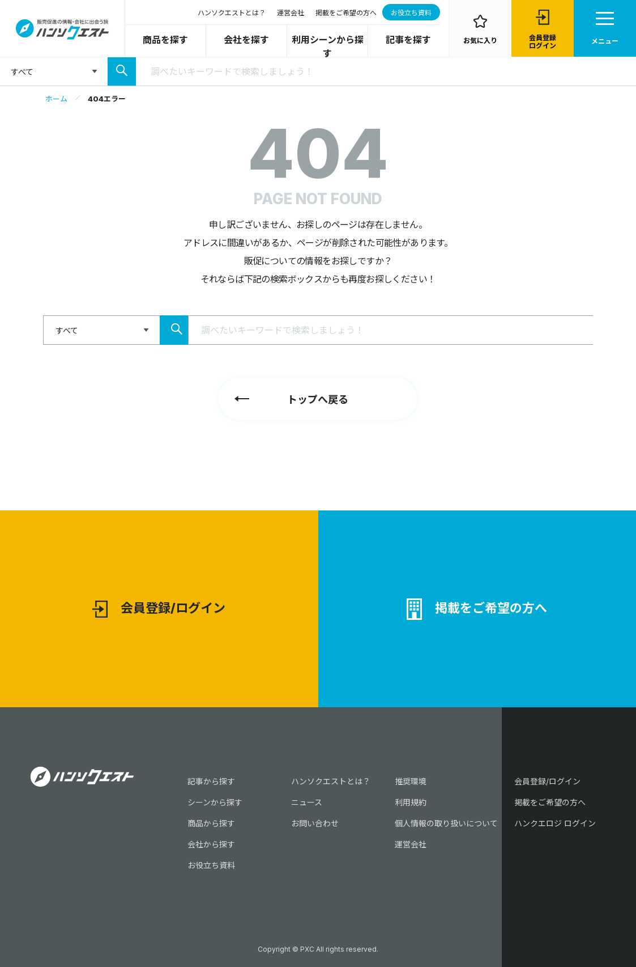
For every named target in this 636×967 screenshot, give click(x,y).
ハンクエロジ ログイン (555, 823)
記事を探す (408, 39)
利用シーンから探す (328, 46)
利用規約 (410, 802)
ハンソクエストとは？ (232, 13)
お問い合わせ (315, 823)
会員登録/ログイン (158, 609)
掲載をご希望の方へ (346, 13)
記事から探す (211, 781)
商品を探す (165, 39)
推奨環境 (410, 781)
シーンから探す (214, 802)
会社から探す (211, 844)
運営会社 (290, 13)
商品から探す (211, 823)
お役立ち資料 (411, 13)
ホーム (56, 98)
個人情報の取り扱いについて (446, 823)
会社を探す (246, 39)
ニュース (306, 802)
